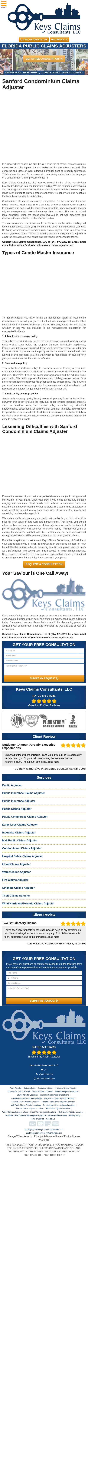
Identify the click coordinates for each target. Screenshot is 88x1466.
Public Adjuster (12, 785)
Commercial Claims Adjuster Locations (26, 1098)
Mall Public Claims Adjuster (19, 840)
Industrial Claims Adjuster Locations (25, 1102)
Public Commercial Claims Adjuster (25, 816)
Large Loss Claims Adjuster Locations (59, 1098)
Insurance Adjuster (45, 1088)
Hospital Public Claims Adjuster (22, 856)
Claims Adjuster (30, 1088)
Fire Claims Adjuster (15, 879)
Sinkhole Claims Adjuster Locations (30, 1109)
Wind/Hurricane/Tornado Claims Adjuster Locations (25, 1115)
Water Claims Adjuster (16, 871)
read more (53, 762)
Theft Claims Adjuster (16, 895)
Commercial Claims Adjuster (19, 1091)
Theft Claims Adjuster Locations (71, 1112)
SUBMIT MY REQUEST (44, 678)
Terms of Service (37, 1119)
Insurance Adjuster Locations (66, 1091)
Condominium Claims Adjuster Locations (59, 1105)
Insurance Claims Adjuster (65, 1088)
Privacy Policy (74, 1115)
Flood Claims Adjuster (16, 864)
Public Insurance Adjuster (18, 800)
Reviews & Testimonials (57, 1115)
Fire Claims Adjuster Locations (58, 1109)
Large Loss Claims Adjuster (20, 824)
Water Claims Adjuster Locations (15, 1112)
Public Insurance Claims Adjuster (23, 793)
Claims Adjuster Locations (27, 1095)
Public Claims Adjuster (16, 808)
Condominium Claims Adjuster (21, 848)
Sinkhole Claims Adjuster (18, 887)
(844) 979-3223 (59, 242)
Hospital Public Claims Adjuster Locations (58, 1102)
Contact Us (59, 39)
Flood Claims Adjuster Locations (43, 1112)
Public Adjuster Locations (43, 1091)
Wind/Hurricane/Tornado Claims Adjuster (28, 903)
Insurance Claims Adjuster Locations (54, 1095)
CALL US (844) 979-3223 (33, 39)
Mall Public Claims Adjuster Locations (25, 1105)
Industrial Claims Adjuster (18, 832)
